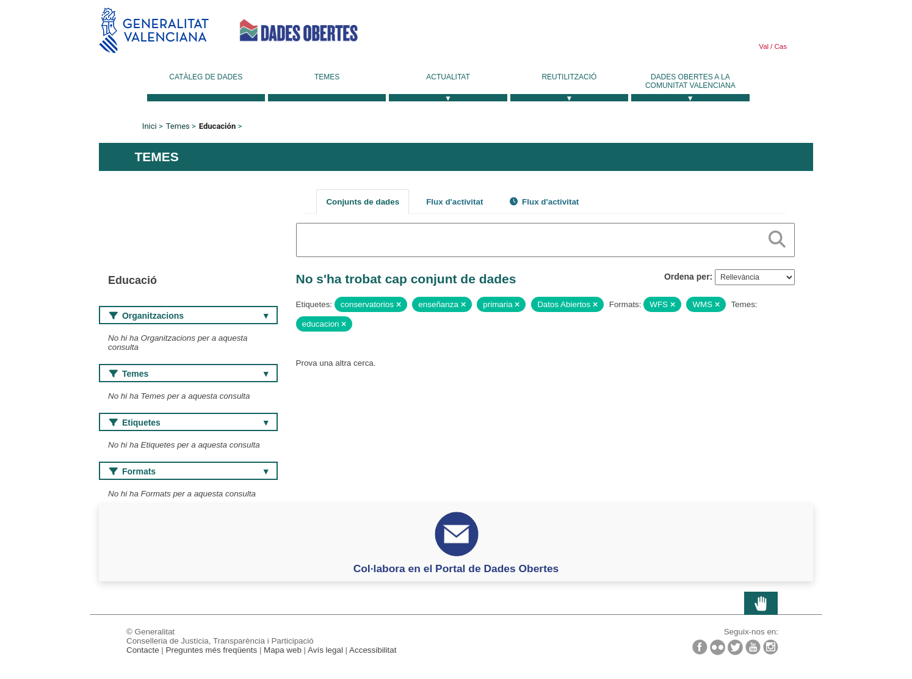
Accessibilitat (372, 650)
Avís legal (325, 650)
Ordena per (687, 276)
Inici (149, 126)
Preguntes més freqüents (212, 650)
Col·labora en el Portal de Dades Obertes (456, 568)
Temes (326, 77)
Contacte (142, 650)
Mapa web (283, 650)
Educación (217, 126)
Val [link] (764, 46)
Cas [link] (779, 46)
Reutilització (568, 77)
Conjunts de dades (362, 201)
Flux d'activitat (454, 201)
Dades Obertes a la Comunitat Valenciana (690, 81)
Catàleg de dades (205, 77)
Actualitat (448, 77)
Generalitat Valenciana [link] (154, 30)
